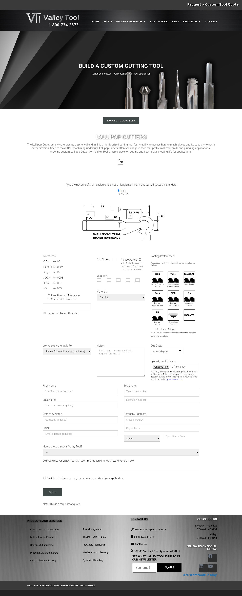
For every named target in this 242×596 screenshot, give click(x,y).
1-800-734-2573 (63, 24)
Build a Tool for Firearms (42, 537)
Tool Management (92, 529)
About (107, 21)
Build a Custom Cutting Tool (44, 529)
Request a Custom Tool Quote (213, 4)
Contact (211, 21)
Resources (192, 21)
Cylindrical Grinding (93, 560)
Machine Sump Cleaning (95, 552)
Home (95, 21)
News (175, 21)
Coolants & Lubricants (41, 545)
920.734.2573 (158, 529)
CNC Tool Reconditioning (43, 560)
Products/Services (131, 21)
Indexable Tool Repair (94, 544)
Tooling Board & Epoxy (94, 537)
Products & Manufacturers (44, 552)
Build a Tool (159, 21)
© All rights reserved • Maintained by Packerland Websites (61, 585)
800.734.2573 (142, 529)
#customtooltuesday (200, 575)
